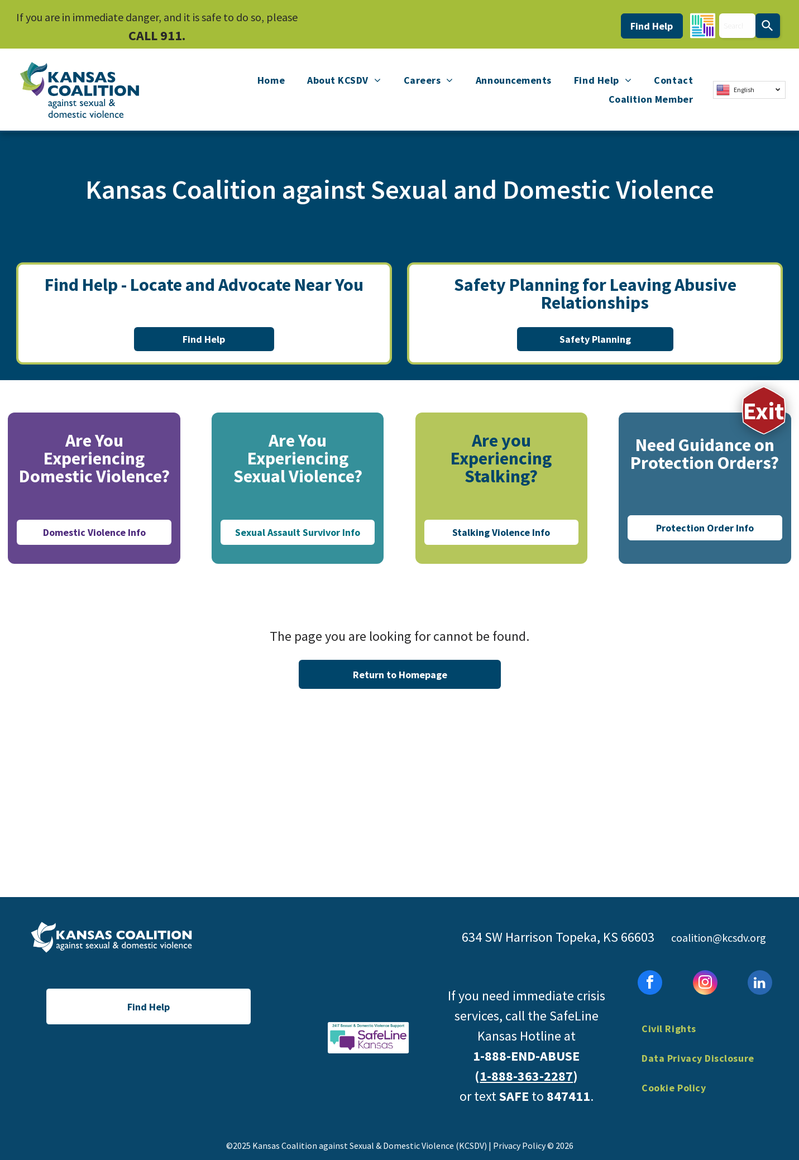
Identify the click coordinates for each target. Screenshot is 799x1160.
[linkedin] (760, 984)
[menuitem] (271, 80)
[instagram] (705, 984)
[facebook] (650, 984)
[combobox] (737, 25)
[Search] (767, 25)
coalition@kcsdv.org (718, 938)
